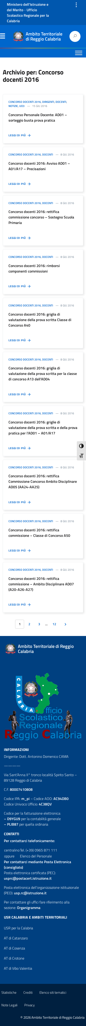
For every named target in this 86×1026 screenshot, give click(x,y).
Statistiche (9, 992)
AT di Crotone (14, 958)
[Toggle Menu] (78, 53)
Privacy (29, 1005)
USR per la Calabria (18, 928)
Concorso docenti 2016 (24, 102)
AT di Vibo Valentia (18, 968)
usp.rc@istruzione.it (30, 893)
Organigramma (28, 907)
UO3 (22, 106)
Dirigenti (48, 102)
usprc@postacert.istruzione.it (28, 878)
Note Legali (9, 1005)
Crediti (28, 992)
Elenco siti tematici (52, 992)
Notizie (13, 106)
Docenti (60, 102)
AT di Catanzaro (16, 938)
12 (54, 624)
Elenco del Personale (36, 856)
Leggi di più (19, 135)
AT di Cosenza (14, 948)
